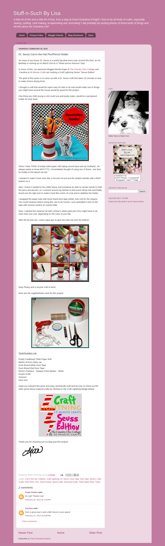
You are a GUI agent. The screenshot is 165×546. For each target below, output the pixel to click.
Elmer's (93, 479)
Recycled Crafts (71, 482)
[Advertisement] (126, 65)
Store (90, 35)
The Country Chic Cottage (82, 69)
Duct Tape (84, 479)
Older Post (95, 532)
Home (22, 35)
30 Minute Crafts (38, 72)
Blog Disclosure (75, 35)
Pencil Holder (45, 482)
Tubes (97, 482)
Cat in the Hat (31, 479)
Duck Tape (74, 479)
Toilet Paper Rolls (86, 482)
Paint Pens (29, 482)
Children (41, 479)
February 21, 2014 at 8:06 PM (38, 516)
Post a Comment (29, 521)
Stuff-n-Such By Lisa (37, 13)
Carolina (29, 508)
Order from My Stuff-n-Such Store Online (126, 203)
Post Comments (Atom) (40, 539)
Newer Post (25, 532)
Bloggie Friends (55, 35)
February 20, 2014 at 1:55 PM (38, 500)
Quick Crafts (57, 482)
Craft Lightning (53, 479)
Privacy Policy (36, 35)
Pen (37, 482)
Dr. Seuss (64, 479)
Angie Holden (31, 492)
